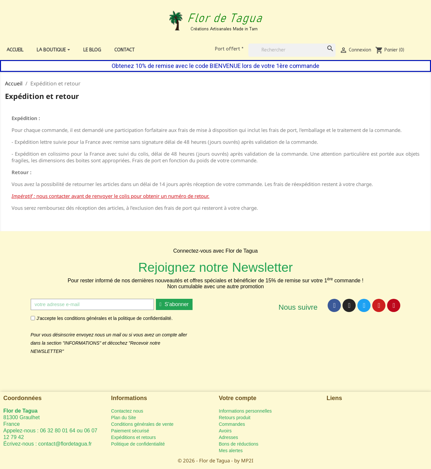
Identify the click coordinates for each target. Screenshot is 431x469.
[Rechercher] (292, 50)
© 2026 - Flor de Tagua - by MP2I (215, 460)
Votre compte (238, 398)
